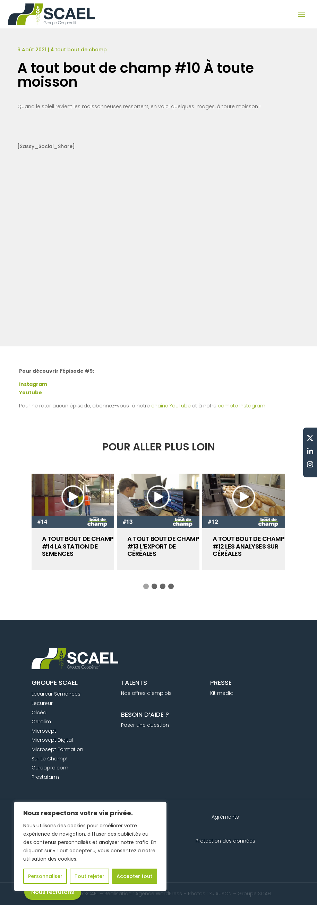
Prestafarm (45, 777)
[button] (146, 586)
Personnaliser (45, 876)
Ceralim (41, 721)
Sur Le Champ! (49, 758)
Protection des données (225, 840)
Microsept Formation (57, 749)
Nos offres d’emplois (146, 693)
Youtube (30, 392)
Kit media (221, 693)
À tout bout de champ (79, 49)
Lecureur (42, 703)
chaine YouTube (171, 405)
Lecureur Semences (56, 693)
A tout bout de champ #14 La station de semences (78, 546)
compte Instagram (241, 405)
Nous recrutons (52, 892)
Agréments (225, 816)
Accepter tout (134, 876)
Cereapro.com (50, 767)
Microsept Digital (52, 739)
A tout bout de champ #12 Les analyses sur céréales (248, 546)
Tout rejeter (89, 876)
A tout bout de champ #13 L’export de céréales (163, 546)
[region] (90, 846)
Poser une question (145, 725)
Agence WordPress (158, 893)
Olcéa (39, 712)
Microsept (44, 730)
